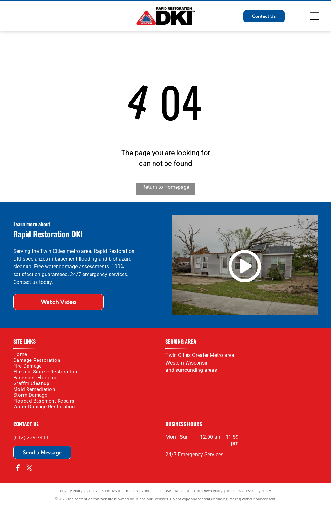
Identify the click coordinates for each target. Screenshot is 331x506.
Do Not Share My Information (113, 490)
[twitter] (29, 468)
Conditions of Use (156, 490)
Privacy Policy (71, 490)
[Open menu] (314, 16)
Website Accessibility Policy (248, 490)
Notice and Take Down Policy (199, 490)
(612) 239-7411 (30, 438)
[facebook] (18, 468)
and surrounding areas (191, 370)
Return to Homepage (165, 187)
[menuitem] (86, 354)
